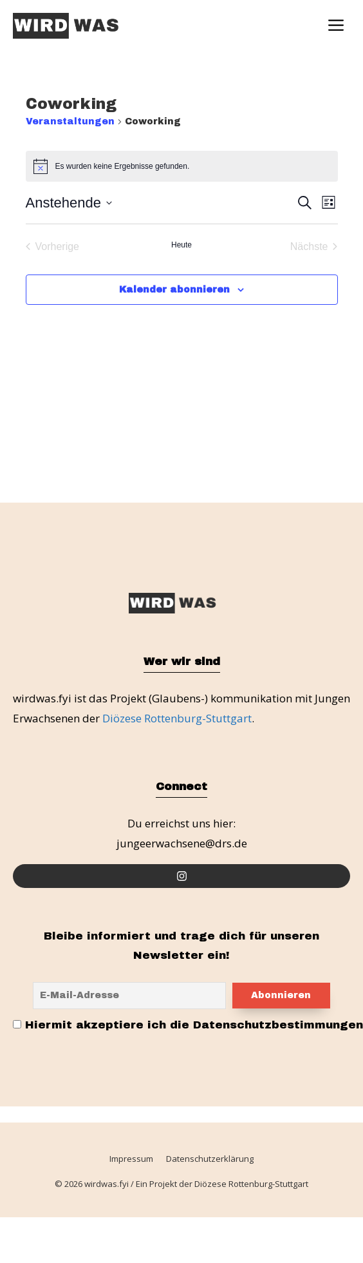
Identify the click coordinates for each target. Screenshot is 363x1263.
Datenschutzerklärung (210, 1159)
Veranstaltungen (70, 121)
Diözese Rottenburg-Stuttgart (177, 718)
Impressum (131, 1159)
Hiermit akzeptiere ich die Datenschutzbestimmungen (188, 1025)
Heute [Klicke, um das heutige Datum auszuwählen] (181, 244)
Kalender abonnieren (174, 289)
